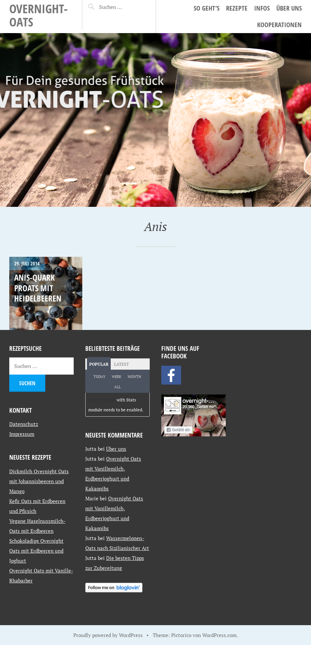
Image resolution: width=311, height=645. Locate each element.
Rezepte (237, 8)
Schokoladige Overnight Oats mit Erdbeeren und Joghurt (36, 550)
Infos (262, 8)
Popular (98, 364)
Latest (121, 364)
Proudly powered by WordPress (108, 635)
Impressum (21, 434)
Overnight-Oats (38, 15)
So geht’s (206, 8)
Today (99, 376)
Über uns (289, 8)
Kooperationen (279, 24)
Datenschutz (23, 424)
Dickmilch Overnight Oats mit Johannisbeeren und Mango (39, 481)
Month (134, 376)
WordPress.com (219, 635)
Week (116, 376)
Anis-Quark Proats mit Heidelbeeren (37, 288)
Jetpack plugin (102, 400)
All (117, 387)
